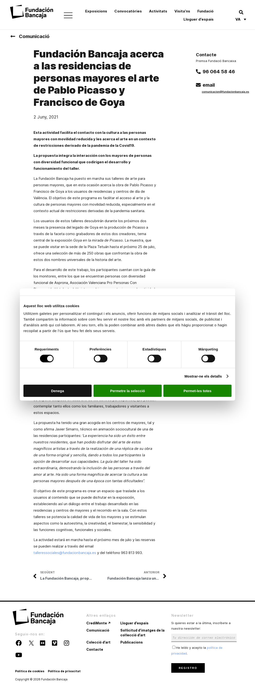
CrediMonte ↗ (98, 623)
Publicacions (131, 642)
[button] (241, 12)
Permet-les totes (197, 391)
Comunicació (34, 36)
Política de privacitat (64, 671)
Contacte (94, 649)
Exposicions (96, 11)
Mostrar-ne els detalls (203, 376)
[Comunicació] (12, 36)
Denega (57, 391)
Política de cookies (29, 671)
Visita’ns (182, 11)
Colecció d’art (98, 642)
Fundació (205, 11)
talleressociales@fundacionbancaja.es (64, 552)
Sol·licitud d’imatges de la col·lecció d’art (142, 632)
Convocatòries (128, 11)
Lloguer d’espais (198, 19)
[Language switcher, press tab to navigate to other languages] (241, 19)
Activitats (158, 11)
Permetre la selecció (127, 391)
